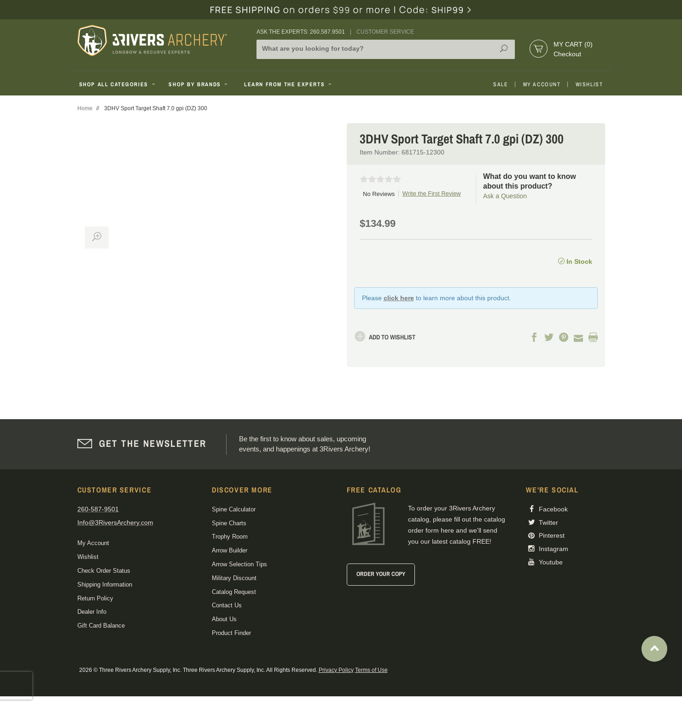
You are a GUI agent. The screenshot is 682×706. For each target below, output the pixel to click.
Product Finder (231, 632)
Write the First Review (431, 193)
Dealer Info (91, 611)
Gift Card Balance (101, 625)
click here (399, 298)
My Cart (573, 44)
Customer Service (385, 32)
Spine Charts (229, 523)
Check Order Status (103, 570)
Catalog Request (234, 591)
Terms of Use (371, 670)
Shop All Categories (118, 84)
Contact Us (227, 605)
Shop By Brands (199, 84)
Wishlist (589, 84)
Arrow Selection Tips (239, 564)
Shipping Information (104, 584)
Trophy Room (230, 536)
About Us (224, 619)
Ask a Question (505, 196)
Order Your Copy (380, 574)
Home (85, 108)
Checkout (567, 54)
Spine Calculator (234, 509)
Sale (500, 84)
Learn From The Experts (288, 84)
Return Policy (95, 598)
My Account (542, 84)
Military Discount (234, 578)
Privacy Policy (336, 670)
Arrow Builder (229, 550)
